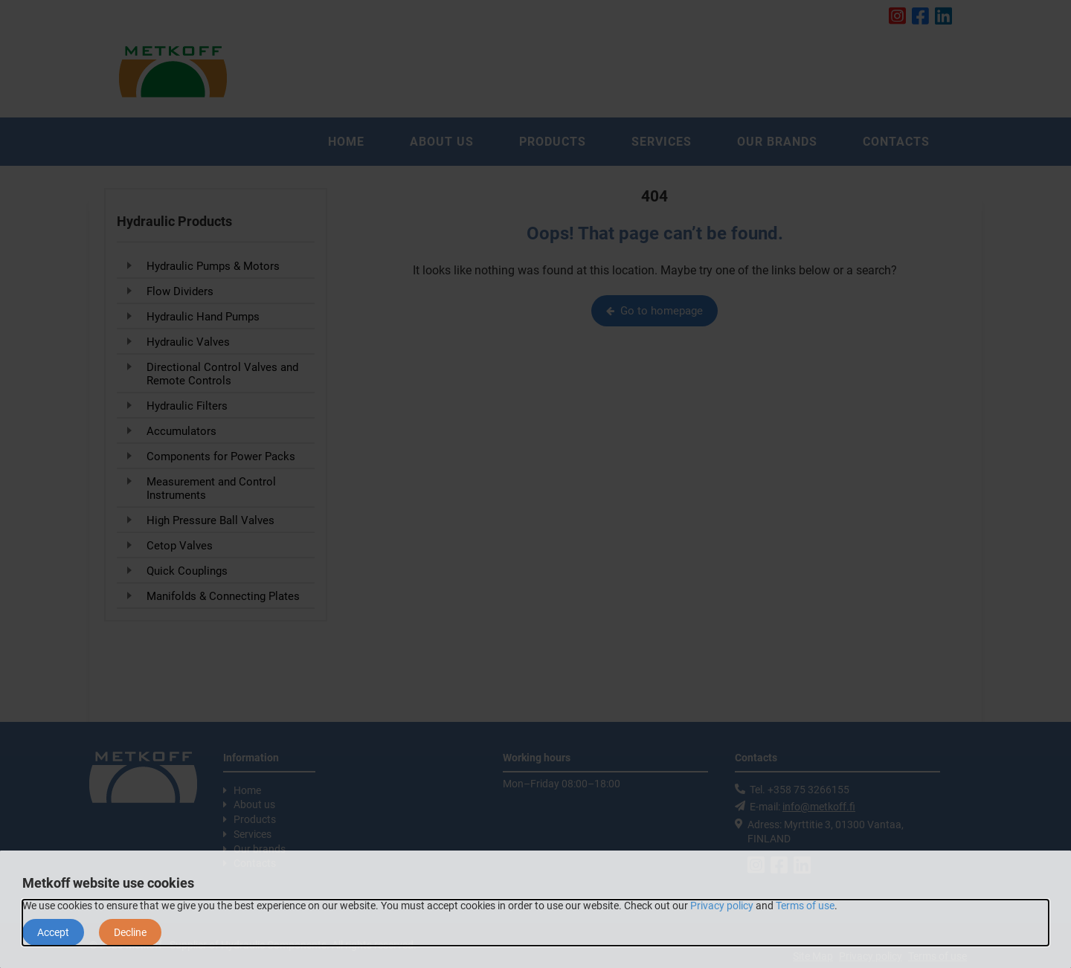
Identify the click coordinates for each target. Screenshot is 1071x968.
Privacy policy (721, 905)
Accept (53, 932)
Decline (130, 932)
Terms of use (805, 905)
